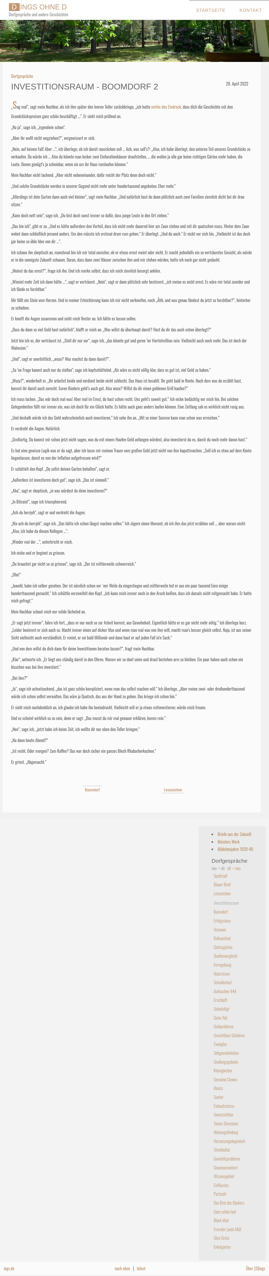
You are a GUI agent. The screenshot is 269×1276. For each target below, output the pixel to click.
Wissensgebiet (224, 1176)
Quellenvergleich (225, 956)
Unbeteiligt (221, 1009)
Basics (218, 1088)
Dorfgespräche (22, 76)
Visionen (220, 929)
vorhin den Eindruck (166, 107)
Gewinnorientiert (225, 1167)
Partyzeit (220, 1194)
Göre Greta (221, 1238)
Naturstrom (222, 974)
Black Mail (221, 1220)
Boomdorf (92, 789)
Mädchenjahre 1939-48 (235, 849)
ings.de (9, 1268)
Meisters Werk (228, 842)
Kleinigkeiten (223, 1070)
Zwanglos (220, 1044)
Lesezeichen (173, 789)
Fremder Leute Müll (227, 1229)
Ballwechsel (222, 938)
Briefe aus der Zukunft (234, 834)
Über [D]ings (255, 1268)
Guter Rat (220, 1018)
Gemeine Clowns (225, 1079)
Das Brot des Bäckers (229, 1203)
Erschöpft (220, 1000)
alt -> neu (233, 868)
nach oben (122, 1268)
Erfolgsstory (222, 921)
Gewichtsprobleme (227, 1159)
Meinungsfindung (226, 1132)
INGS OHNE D (38, 7)
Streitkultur (222, 1150)
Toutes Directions (226, 1123)
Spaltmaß (220, 876)
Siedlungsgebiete (226, 1062)
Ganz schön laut (225, 1212)
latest (141, 1268)
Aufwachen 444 (225, 991)
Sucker (219, 1097)
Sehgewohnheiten (226, 1053)
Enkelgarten (222, 1247)
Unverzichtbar (224, 1114)
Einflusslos (221, 1185)
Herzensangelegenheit (229, 1141)
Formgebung (222, 965)
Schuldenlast (223, 982)
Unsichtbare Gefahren (229, 1035)
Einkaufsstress (224, 1106)
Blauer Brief (222, 884)
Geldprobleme (223, 1026)
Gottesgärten (223, 947)
